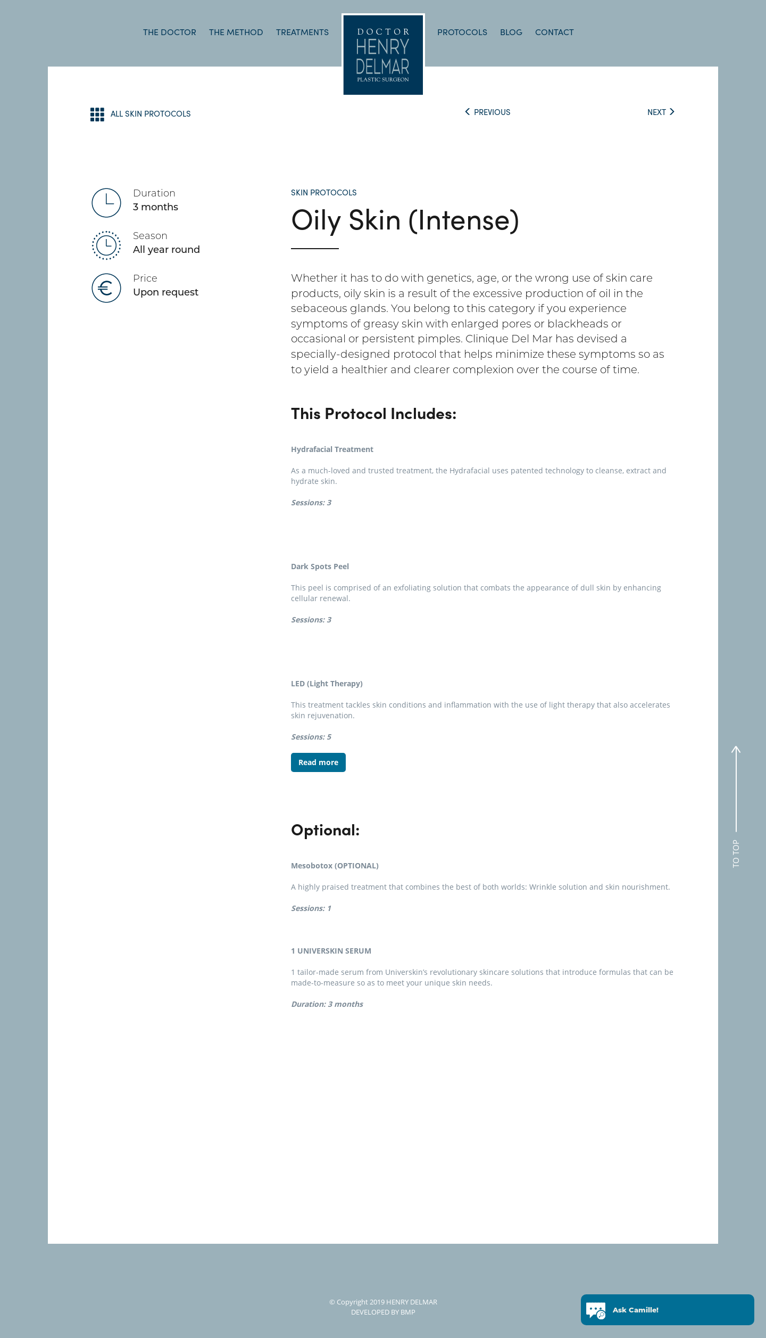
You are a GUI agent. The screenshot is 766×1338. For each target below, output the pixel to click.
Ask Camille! (636, 1308)
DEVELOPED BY (375, 1312)
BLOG (511, 32)
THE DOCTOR (169, 32)
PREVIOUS (487, 112)
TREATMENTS (302, 32)
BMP (407, 1312)
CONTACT (554, 32)
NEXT (661, 112)
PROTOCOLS (462, 32)
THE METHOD (236, 32)
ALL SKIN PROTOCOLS (140, 114)
